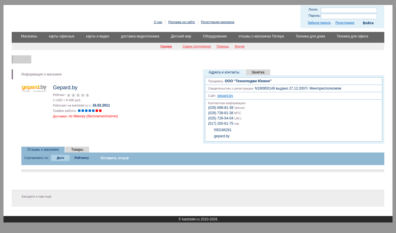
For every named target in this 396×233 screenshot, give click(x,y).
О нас (158, 22)
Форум (239, 46)
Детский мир (181, 36)
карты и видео (97, 36)
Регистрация (344, 22)
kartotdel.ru (191, 219)
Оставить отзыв (115, 158)
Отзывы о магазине (43, 150)
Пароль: (315, 15)
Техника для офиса (352, 36)
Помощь (223, 46)
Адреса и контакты (224, 72)
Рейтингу (81, 158)
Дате (60, 158)
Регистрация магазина (217, 22)
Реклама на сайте (181, 22)
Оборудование (215, 36)
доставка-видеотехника (140, 36)
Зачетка (258, 72)
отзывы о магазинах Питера (261, 36)
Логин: (313, 9)
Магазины (29, 36)
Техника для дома (310, 36)
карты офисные (61, 36)
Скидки (166, 46)
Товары (77, 150)
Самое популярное (196, 46)
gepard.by (225, 96)
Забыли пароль (319, 22)
